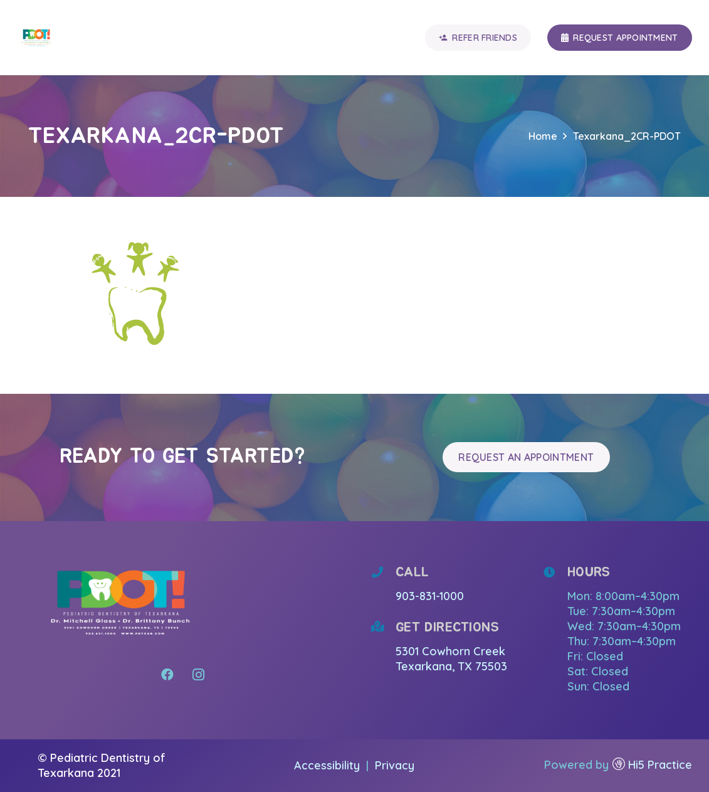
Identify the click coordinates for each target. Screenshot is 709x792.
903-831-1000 (430, 596)
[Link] (36, 37)
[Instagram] (198, 674)
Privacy (394, 765)
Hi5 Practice (660, 765)
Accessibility (328, 765)
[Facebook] (167, 674)
